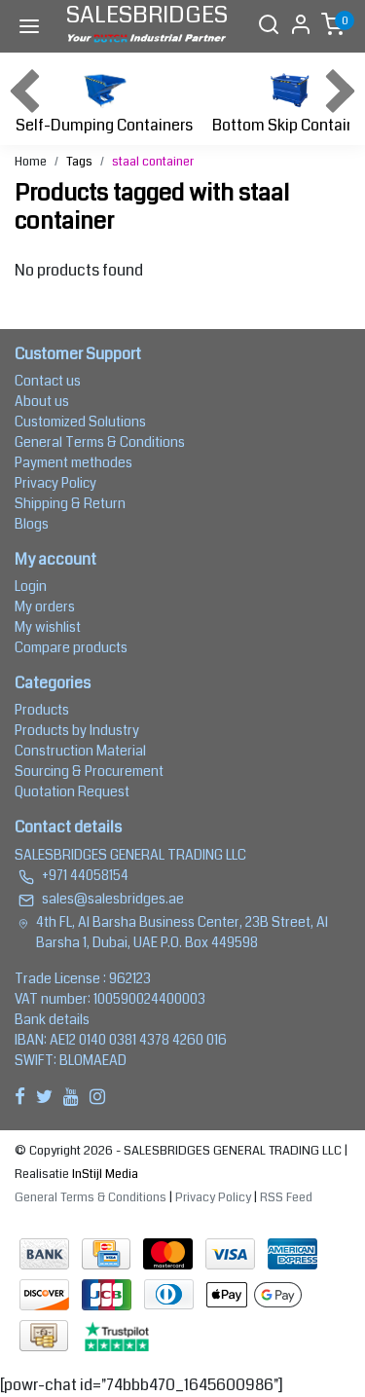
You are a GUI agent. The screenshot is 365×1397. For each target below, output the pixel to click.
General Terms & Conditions (100, 442)
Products (42, 709)
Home (31, 161)
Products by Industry (77, 730)
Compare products (71, 647)
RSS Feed (286, 1197)
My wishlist (48, 627)
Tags (79, 161)
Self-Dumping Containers (104, 100)
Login (31, 586)
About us (42, 401)
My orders (45, 606)
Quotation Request (72, 791)
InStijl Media (103, 1174)
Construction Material (80, 750)
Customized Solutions (80, 421)
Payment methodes (73, 462)
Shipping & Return (70, 503)
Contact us (48, 380)
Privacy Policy (55, 483)
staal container (153, 161)
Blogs (32, 523)
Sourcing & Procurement (89, 771)
